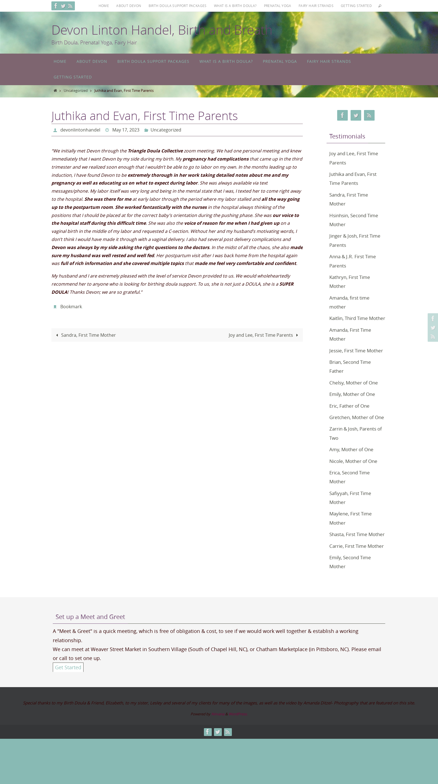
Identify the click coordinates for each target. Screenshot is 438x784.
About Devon (128, 5)
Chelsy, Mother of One (355, 400)
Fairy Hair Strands (316, 5)
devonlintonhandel (80, 130)
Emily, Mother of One (354, 412)
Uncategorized (76, 90)
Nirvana (217, 759)
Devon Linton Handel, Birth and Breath (161, 29)
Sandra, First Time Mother (85, 334)
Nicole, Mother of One (355, 488)
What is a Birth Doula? (235, 5)
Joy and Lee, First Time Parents (264, 334)
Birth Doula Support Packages (178, 5)
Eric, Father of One (351, 423)
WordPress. (237, 759)
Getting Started (356, 5)
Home (104, 5)
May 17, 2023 (125, 130)
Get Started (68, 712)
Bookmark (71, 306)
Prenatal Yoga (277, 5)
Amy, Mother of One (352, 476)
